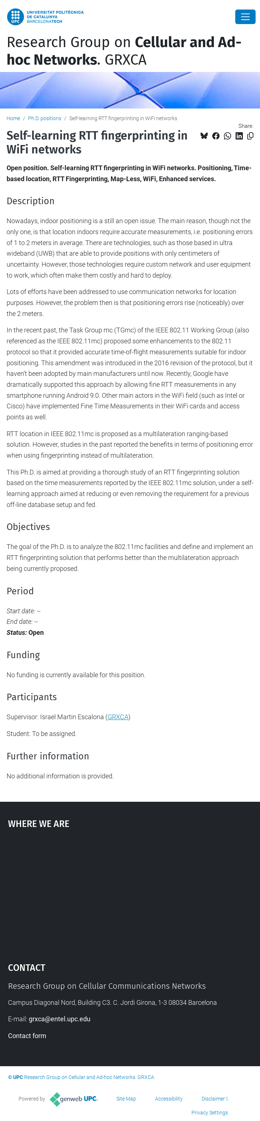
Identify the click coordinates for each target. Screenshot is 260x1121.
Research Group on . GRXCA (124, 51)
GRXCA (118, 717)
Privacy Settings (209, 1113)
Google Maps (130, 892)
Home (13, 118)
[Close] (245, 16)
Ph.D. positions (44, 118)
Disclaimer (213, 1099)
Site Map (126, 1099)
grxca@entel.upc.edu (59, 1019)
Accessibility (169, 1099)
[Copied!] (250, 136)
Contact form (27, 1036)
